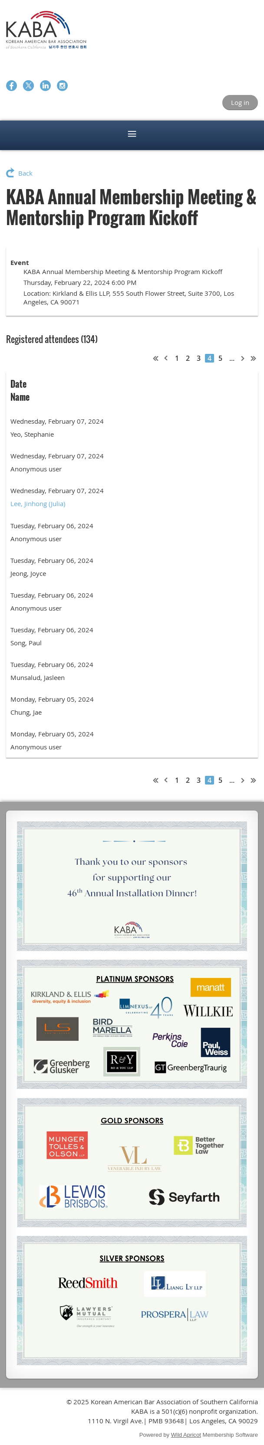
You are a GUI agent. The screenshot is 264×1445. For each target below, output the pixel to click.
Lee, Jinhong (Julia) (37, 503)
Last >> (253, 358)
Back (25, 173)
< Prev (166, 358)
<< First (156, 358)
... (231, 358)
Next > (243, 358)
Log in (240, 102)
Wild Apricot (186, 1435)
